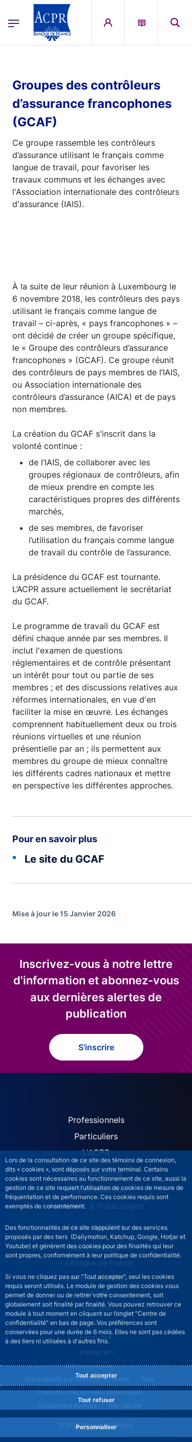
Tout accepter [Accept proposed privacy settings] (96, 1375)
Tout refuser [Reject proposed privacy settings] (96, 1400)
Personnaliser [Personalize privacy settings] (96, 1427)
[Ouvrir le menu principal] (13, 22)
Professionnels (96, 1120)
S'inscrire (96, 1047)
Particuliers (96, 1136)
